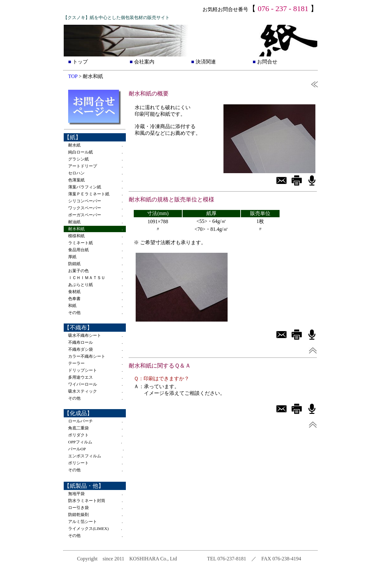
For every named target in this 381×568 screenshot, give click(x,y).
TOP (72, 76)
